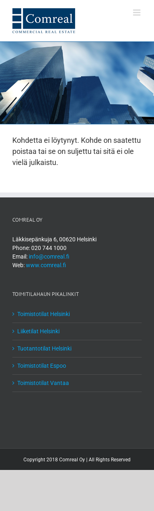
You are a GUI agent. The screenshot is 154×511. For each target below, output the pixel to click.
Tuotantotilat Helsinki (44, 348)
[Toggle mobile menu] (137, 12)
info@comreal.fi (49, 256)
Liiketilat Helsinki (38, 331)
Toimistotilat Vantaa (43, 383)
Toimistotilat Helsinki (43, 314)
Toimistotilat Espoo (41, 365)
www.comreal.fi (46, 265)
